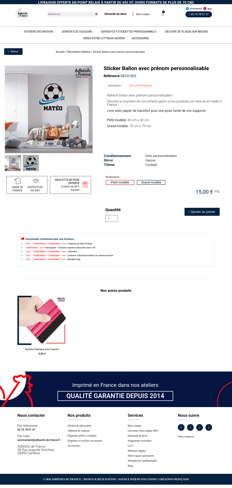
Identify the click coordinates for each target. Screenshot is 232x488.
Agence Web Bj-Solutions (137, 479)
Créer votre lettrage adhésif (104, 38)
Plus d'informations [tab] (141, 85)
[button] (163, 14)
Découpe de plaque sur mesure (186, 31)
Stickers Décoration (39, 31)
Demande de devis (115, 14)
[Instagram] (190, 427)
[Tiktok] (208, 427)
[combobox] (68, 14)
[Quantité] (111, 218)
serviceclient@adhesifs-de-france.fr (38, 440)
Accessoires (140, 38)
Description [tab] (114, 85)
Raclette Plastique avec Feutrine (42, 349)
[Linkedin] (199, 427)
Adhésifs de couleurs (78, 31)
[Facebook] (181, 427)
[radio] (120, 182)
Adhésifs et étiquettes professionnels (129, 31)
